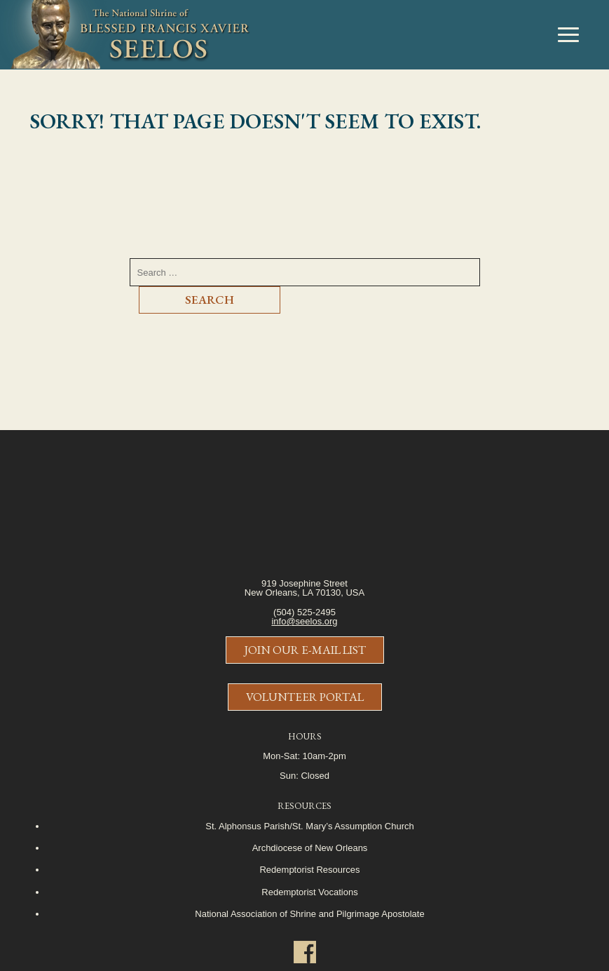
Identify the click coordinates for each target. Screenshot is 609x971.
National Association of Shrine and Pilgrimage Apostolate (309, 914)
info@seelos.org (304, 621)
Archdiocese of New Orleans (310, 848)
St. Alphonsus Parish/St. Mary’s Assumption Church (309, 826)
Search (209, 299)
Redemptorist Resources (309, 869)
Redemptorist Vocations (309, 892)
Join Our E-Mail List (305, 649)
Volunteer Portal (305, 696)
